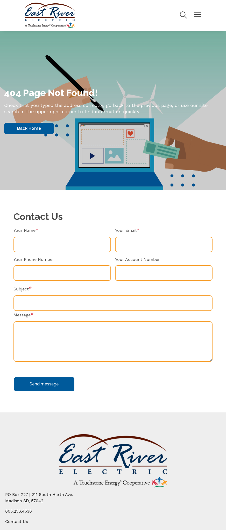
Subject (21, 289)
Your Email (126, 230)
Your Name (24, 230)
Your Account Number (137, 259)
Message (22, 315)
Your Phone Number (33, 259)
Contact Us (16, 521)
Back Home (29, 128)
